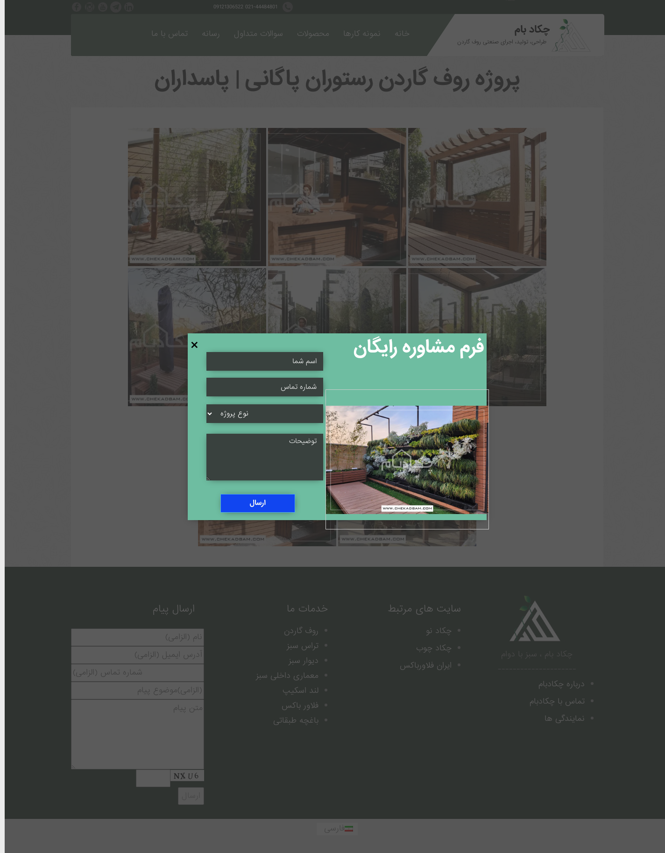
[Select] (260, 413)
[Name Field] (260, 387)
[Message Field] (260, 457)
